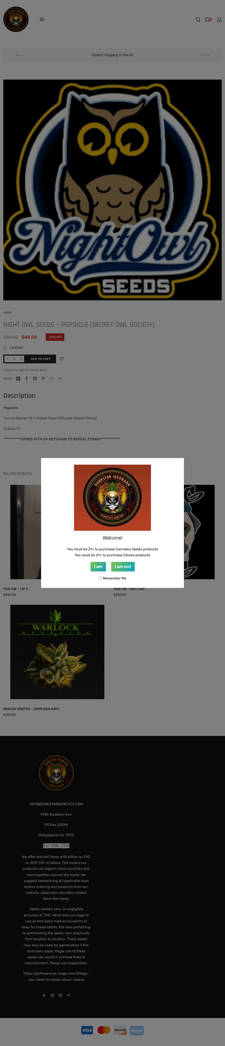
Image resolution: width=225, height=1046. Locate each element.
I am (98, 566)
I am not (123, 566)
